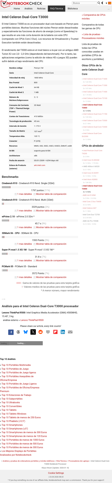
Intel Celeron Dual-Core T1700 (95, 114)
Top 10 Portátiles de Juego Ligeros (19, 383)
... (109, 8)
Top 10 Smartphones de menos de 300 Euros (24, 432)
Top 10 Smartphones (12, 425)
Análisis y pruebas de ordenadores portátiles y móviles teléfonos (29, 461)
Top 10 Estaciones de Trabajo (16, 395)
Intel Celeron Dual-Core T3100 (95, 98)
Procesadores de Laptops (79, 461)
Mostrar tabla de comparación (50, 194)
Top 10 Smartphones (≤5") (15, 428)
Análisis (28, 8)
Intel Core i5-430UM (91, 160)
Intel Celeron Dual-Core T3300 (95, 127)
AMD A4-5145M (89, 195)
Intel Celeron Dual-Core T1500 (95, 85)
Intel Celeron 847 (89, 208)
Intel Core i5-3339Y (91, 173)
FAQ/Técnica (56, 8)
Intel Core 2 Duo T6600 (92, 201)
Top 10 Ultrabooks (11, 402)
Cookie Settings (56, 473)
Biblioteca (73, 8)
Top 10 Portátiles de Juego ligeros (19, 372)
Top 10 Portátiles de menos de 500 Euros (22, 443)
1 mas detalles (23, 194)
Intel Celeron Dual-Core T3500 (95, 120)
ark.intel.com (39, 165)
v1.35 (3, 299)
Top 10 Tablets (9, 410)
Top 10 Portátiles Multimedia (16, 365)
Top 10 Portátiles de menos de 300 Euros (22, 447)
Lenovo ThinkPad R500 (32, 320)
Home (17, 8)
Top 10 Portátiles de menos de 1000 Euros (23, 440)
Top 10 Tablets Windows (14, 413)
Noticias (41, 8)
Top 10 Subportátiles (12, 398)
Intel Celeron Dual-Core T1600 (95, 79)
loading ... (4, 343)
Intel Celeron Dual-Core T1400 (95, 92)
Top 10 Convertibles (12, 406)
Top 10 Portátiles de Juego (15, 369)
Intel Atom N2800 (90, 179)
